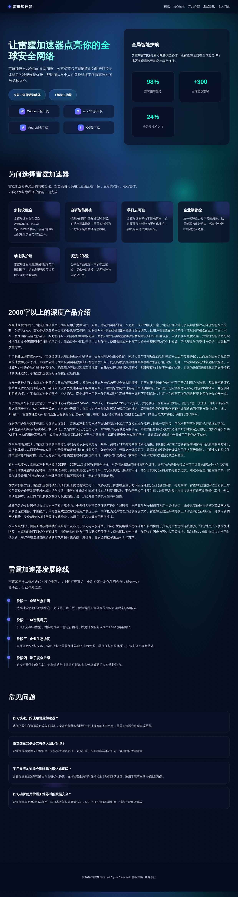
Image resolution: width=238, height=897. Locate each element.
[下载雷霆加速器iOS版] (88, 127)
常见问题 (224, 6)
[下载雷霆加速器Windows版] (34, 111)
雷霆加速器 (98, 877)
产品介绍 (194, 6)
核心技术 (179, 6)
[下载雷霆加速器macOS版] (88, 111)
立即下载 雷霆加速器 (27, 95)
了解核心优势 (62, 95)
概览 (167, 6)
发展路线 (209, 6)
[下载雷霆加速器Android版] (34, 127)
